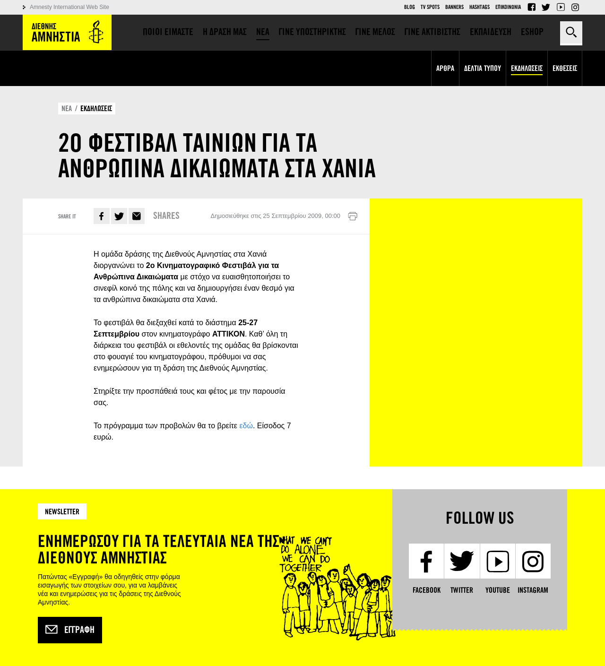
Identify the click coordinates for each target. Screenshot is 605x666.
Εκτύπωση (352, 216)
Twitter (546, 7)
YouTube (560, 7)
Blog (409, 7)
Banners (454, 7)
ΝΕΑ (66, 108)
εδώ (246, 426)
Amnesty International (67, 32)
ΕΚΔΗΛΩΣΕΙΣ (96, 108)
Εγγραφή (70, 630)
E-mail (137, 216)
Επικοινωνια (508, 7)
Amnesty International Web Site (69, 7)
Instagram (575, 7)
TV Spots (430, 7)
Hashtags (479, 7)
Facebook (531, 7)
